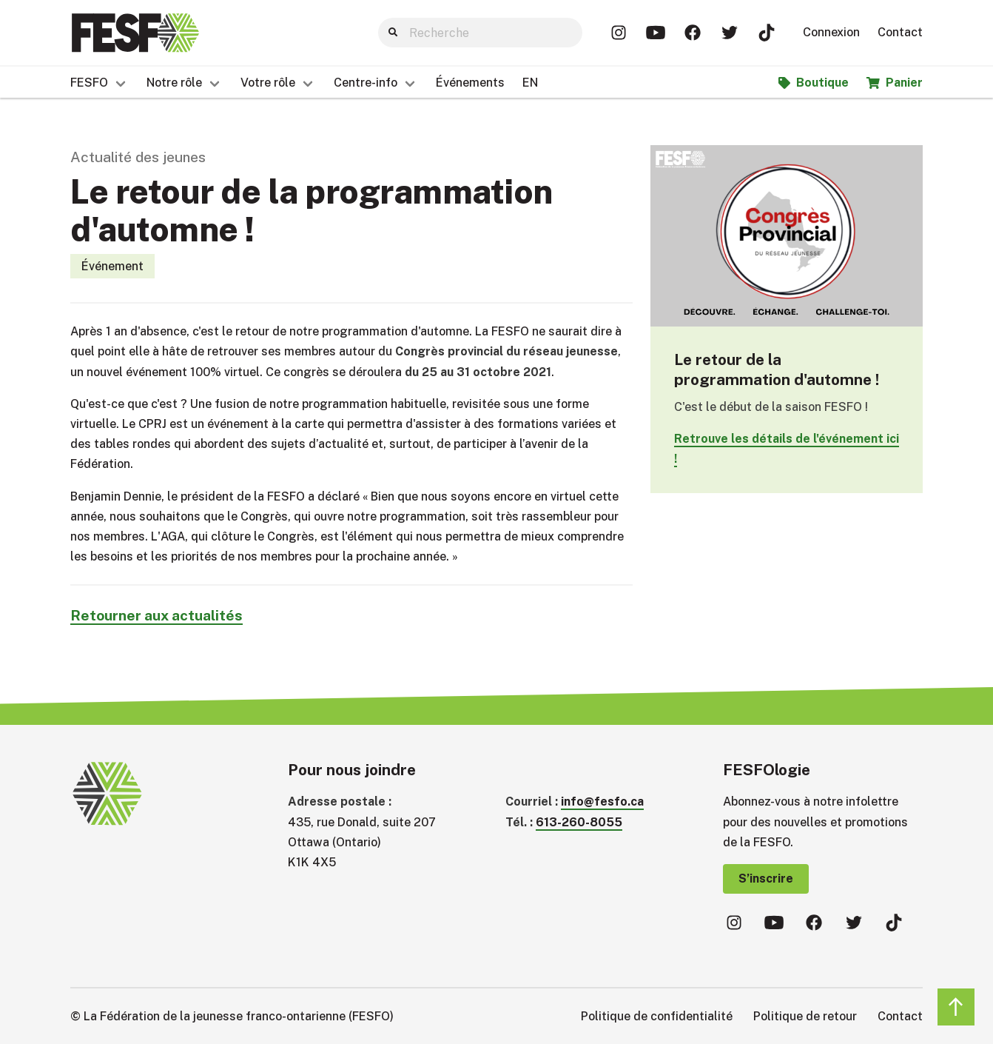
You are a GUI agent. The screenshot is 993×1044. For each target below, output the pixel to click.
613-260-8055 (579, 822)
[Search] (480, 32)
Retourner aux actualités (156, 615)
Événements (470, 83)
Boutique (813, 83)
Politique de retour (805, 1016)
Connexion (831, 32)
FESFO (89, 83)
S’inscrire (765, 878)
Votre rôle (267, 83)
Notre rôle (174, 83)
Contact (900, 32)
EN (530, 83)
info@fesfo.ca (602, 801)
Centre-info (365, 83)
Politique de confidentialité (657, 1016)
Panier (894, 83)
